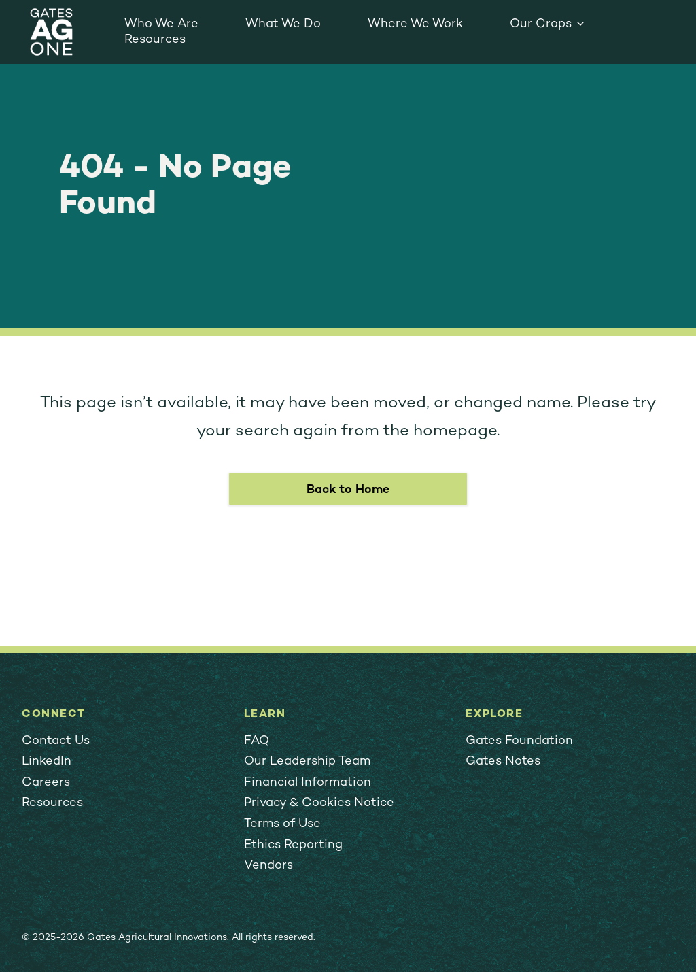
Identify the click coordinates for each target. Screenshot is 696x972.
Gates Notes (503, 761)
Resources (155, 39)
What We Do (283, 24)
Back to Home (348, 490)
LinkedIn (46, 761)
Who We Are (161, 24)
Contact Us (56, 741)
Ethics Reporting (293, 845)
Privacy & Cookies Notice (319, 803)
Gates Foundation (519, 741)
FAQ (256, 741)
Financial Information (307, 782)
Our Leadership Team (307, 761)
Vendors (268, 865)
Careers (46, 782)
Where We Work (415, 24)
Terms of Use (282, 824)
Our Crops (541, 24)
